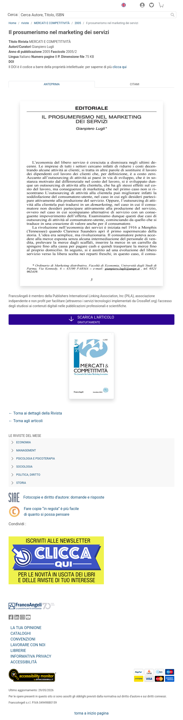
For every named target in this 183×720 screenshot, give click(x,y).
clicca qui (119, 67)
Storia (21, 483)
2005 (78, 23)
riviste (25, 23)
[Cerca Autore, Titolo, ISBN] (94, 14)
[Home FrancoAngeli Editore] (24, 5)
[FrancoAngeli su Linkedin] (16, 618)
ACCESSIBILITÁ (23, 662)
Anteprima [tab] (52, 84)
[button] (122, 5)
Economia (23, 442)
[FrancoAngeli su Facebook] (11, 618)
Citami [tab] (134, 84)
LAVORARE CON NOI (27, 645)
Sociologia (24, 466)
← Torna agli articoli (26, 421)
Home (12, 23)
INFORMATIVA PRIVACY (30, 656)
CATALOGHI (20, 633)
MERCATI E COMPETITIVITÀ (52, 23)
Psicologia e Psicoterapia (35, 458)
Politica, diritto (28, 474)
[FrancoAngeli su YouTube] (28, 618)
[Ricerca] (172, 14)
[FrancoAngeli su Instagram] (22, 618)
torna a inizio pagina (91, 713)
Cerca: (13, 14)
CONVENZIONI (22, 639)
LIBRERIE (18, 650)
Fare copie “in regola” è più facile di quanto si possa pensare (51, 511)
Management (26, 450)
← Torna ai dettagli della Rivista (35, 413)
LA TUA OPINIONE (25, 627)
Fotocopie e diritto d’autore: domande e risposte (63, 497)
